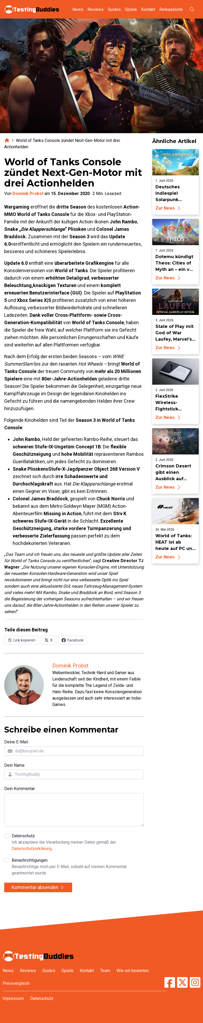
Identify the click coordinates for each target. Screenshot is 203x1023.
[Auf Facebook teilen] (72, 640)
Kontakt (148, 9)
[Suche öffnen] (192, 9)
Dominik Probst (27, 193)
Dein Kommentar (19, 788)
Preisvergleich (16, 983)
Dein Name (14, 765)
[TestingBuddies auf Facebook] (169, 982)
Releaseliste (171, 9)
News (77, 9)
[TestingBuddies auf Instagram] (195, 982)
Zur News (168, 208)
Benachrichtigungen (78, 867)
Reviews (95, 9)
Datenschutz (78, 842)
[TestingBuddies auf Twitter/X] (182, 982)
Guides (114, 9)
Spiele (131, 9)
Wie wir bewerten (133, 970)
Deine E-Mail (16, 741)
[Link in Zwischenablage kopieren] (21, 640)
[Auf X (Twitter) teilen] (48, 640)
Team (105, 970)
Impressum (13, 998)
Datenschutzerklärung (32, 848)
